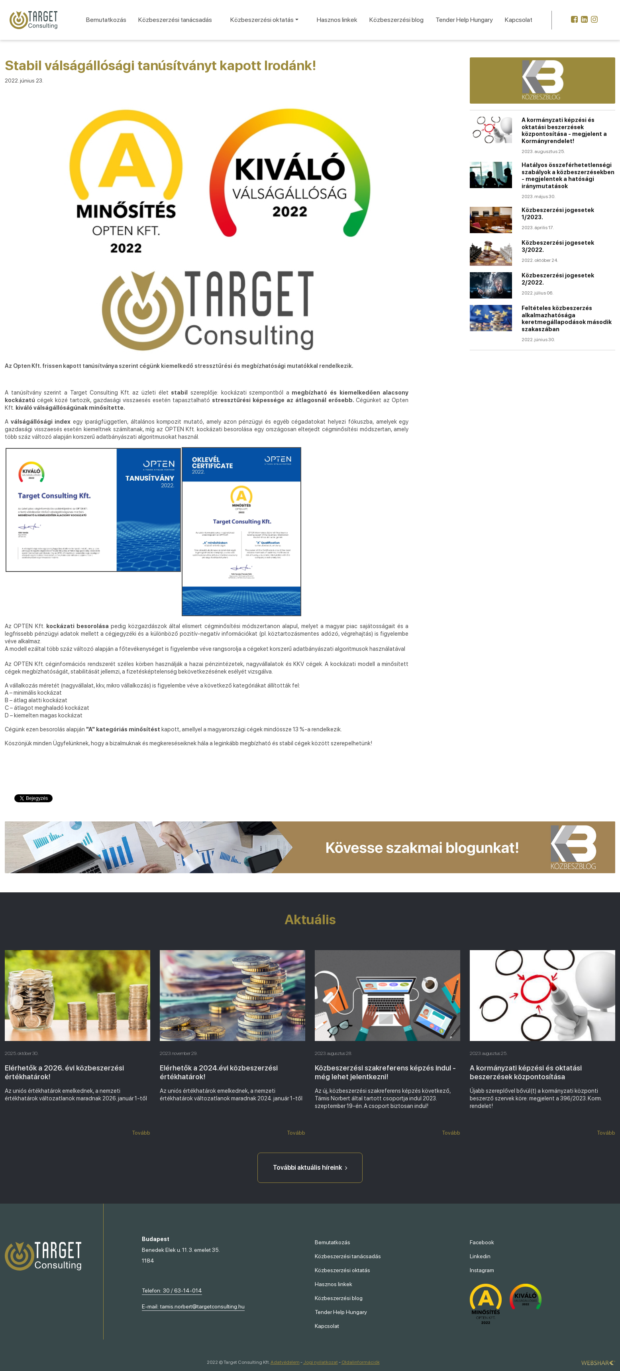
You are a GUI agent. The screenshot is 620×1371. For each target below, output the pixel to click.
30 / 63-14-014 (182, 1290)
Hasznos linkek (337, 20)
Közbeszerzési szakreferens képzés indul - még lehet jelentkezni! (385, 1072)
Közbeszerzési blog (396, 20)
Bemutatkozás (106, 20)
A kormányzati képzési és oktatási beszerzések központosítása (526, 1072)
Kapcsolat (518, 20)
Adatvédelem (285, 1362)
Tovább (141, 1132)
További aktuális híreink (310, 1167)
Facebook (482, 1242)
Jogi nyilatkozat (320, 1362)
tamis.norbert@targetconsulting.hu (202, 1306)
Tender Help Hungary (464, 20)
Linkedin (480, 1256)
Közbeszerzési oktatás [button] (262, 20)
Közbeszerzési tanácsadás (175, 20)
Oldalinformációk (360, 1362)
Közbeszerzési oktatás (342, 1270)
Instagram (482, 1270)
